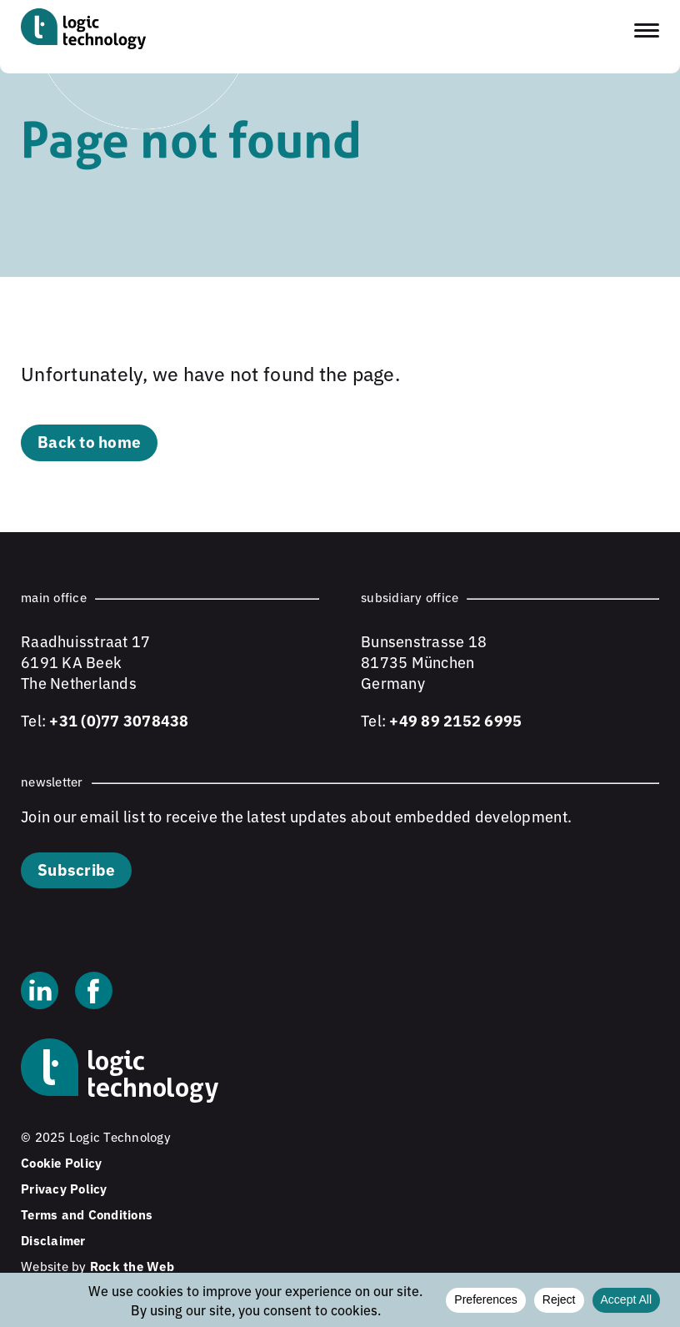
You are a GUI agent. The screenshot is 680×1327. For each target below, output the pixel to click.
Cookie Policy (61, 1162)
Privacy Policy (64, 1188)
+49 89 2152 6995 (455, 720)
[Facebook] (93, 992)
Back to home (89, 441)
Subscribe (76, 868)
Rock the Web (132, 1265)
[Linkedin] (39, 992)
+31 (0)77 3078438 (118, 720)
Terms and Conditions (86, 1214)
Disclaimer (53, 1240)
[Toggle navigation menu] (646, 30)
